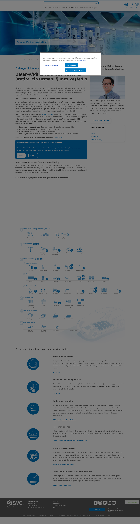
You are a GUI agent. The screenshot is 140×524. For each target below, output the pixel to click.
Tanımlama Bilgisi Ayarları (51, 65)
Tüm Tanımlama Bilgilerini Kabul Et (75, 70)
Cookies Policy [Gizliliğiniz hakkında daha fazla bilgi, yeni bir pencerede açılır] (82, 60)
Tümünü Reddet (71, 65)
